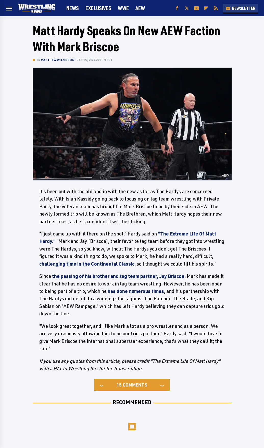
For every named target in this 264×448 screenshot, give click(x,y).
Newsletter (240, 8)
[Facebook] (177, 8)
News (72, 8)
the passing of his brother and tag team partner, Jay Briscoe (118, 276)
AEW (140, 8)
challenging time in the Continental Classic (86, 264)
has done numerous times (136, 291)
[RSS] (215, 8)
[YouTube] (196, 8)
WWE (123, 8)
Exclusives (98, 8)
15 (119, 385)
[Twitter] (186, 8)
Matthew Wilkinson (57, 60)
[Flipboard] (206, 8)
